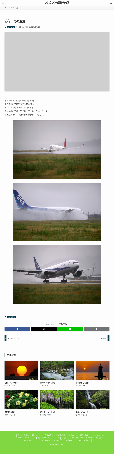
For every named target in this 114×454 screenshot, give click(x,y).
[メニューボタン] (3, 3)
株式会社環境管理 (57, 2)
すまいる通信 (59, 440)
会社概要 (79, 435)
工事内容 (48, 435)
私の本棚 (48, 440)
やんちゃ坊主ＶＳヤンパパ (33, 440)
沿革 (86, 435)
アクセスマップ (29, 438)
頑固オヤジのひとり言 (94, 438)
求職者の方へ (71, 440)
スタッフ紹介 (17, 438)
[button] (17, 329)
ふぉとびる (10, 27)
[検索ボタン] (111, 3)
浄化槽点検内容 (59, 435)
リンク (57, 438)
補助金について (37, 435)
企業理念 (70, 435)
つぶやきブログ (77, 438)
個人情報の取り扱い (45, 438)
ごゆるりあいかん (97, 435)
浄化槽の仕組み (23, 435)
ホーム (13, 435)
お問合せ (87, 440)
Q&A (79, 440)
